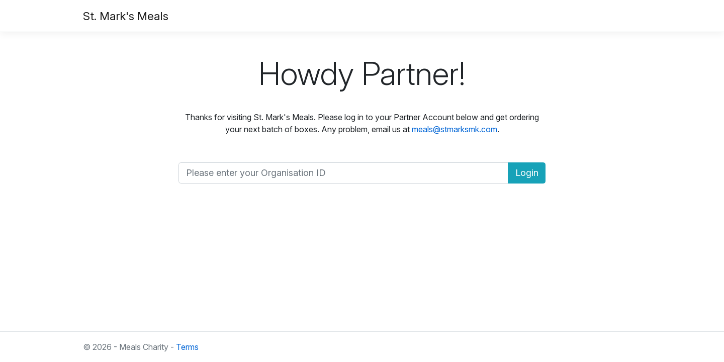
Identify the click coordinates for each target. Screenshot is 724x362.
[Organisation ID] (343, 173)
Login (526, 172)
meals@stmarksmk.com (454, 129)
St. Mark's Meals (125, 16)
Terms (187, 347)
